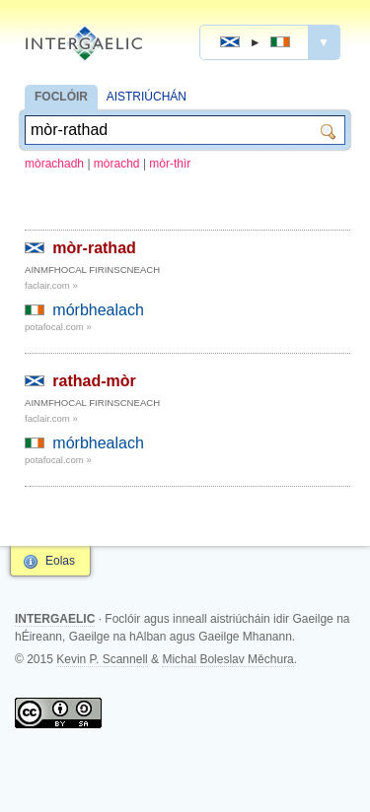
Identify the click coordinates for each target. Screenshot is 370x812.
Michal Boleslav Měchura (227, 659)
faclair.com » (51, 285)
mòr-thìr (169, 163)
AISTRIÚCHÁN (146, 96)
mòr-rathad (93, 247)
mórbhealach (98, 310)
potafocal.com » (58, 326)
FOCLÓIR (61, 96)
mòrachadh (54, 163)
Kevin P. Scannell (102, 659)
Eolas (60, 561)
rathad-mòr (93, 380)
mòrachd (117, 163)
